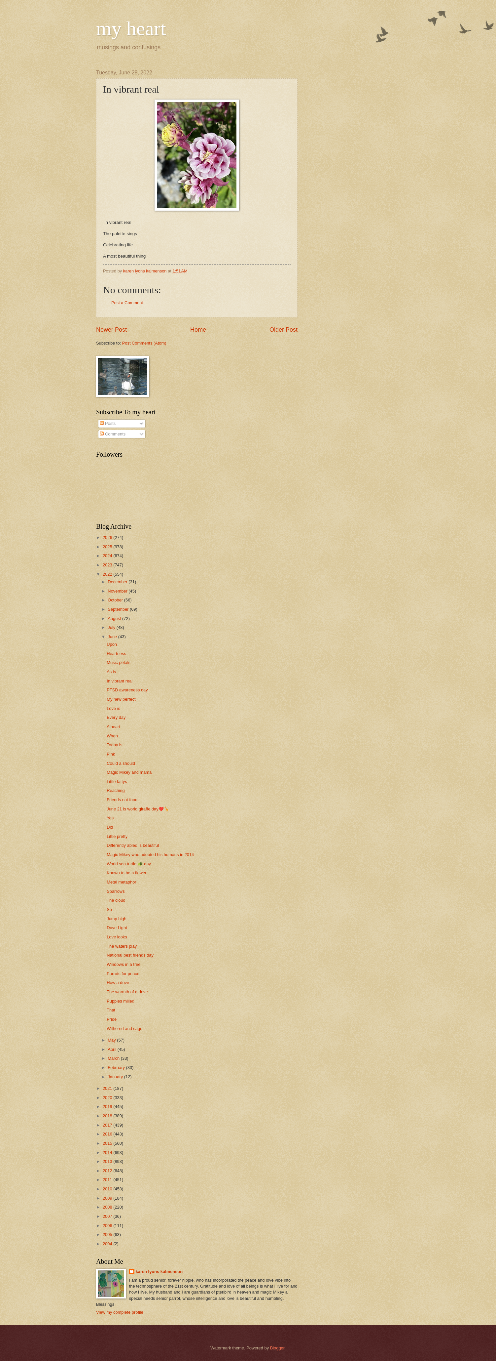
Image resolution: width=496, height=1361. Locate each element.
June (113, 636)
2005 (108, 1234)
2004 (108, 1243)
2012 (108, 1170)
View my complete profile (119, 1312)
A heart (113, 726)
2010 (108, 1188)
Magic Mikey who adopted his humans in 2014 (150, 854)
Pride (112, 1019)
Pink (111, 754)
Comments (112, 434)
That (111, 1010)
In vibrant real (119, 681)
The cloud (116, 900)
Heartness (116, 653)
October (116, 600)
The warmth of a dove (127, 991)
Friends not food (122, 799)
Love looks (117, 936)
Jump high (116, 918)
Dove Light (117, 927)
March (114, 1058)
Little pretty (117, 836)
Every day (116, 717)
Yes (110, 817)
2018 (108, 1115)
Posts (108, 423)
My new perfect (121, 699)
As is (111, 671)
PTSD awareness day (127, 689)
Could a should (121, 763)
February (117, 1067)
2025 (108, 546)
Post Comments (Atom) (144, 343)
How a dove (118, 982)
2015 (108, 1143)
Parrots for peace (123, 973)
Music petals (118, 662)
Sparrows (115, 891)
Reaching (115, 790)
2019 (108, 1106)
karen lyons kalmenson (159, 1271)
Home (198, 329)
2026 (108, 537)
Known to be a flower (126, 872)
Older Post (283, 329)
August (115, 618)
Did (110, 827)
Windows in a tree (123, 964)
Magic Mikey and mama (129, 772)
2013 (108, 1161)
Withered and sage (124, 1028)
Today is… (116, 744)
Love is (113, 708)
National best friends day (130, 955)
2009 (108, 1198)
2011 (108, 1179)
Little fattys (117, 781)
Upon (112, 644)
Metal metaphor (121, 882)
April (112, 1049)
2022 (108, 574)
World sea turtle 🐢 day (129, 863)
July (112, 627)
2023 (108, 564)
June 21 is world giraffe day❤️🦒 (138, 808)
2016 (108, 1134)
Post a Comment (127, 302)
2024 (108, 555)
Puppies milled (120, 1001)
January (116, 1076)
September (119, 609)
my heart (131, 28)
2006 (108, 1225)
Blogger (277, 1347)
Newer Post (111, 329)
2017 (108, 1125)
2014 (108, 1152)
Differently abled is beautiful (133, 845)
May (112, 1040)
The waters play (122, 946)
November (118, 591)
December (118, 581)
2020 (108, 1097)
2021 (108, 1088)
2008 (108, 1207)
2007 (108, 1216)
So (109, 909)
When (112, 735)
